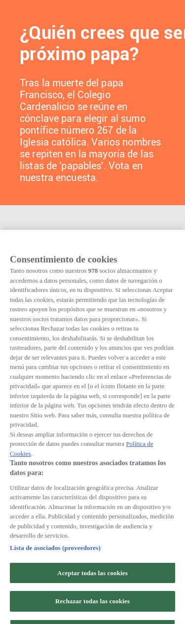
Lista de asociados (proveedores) (55, 573)
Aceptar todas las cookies (92, 597)
